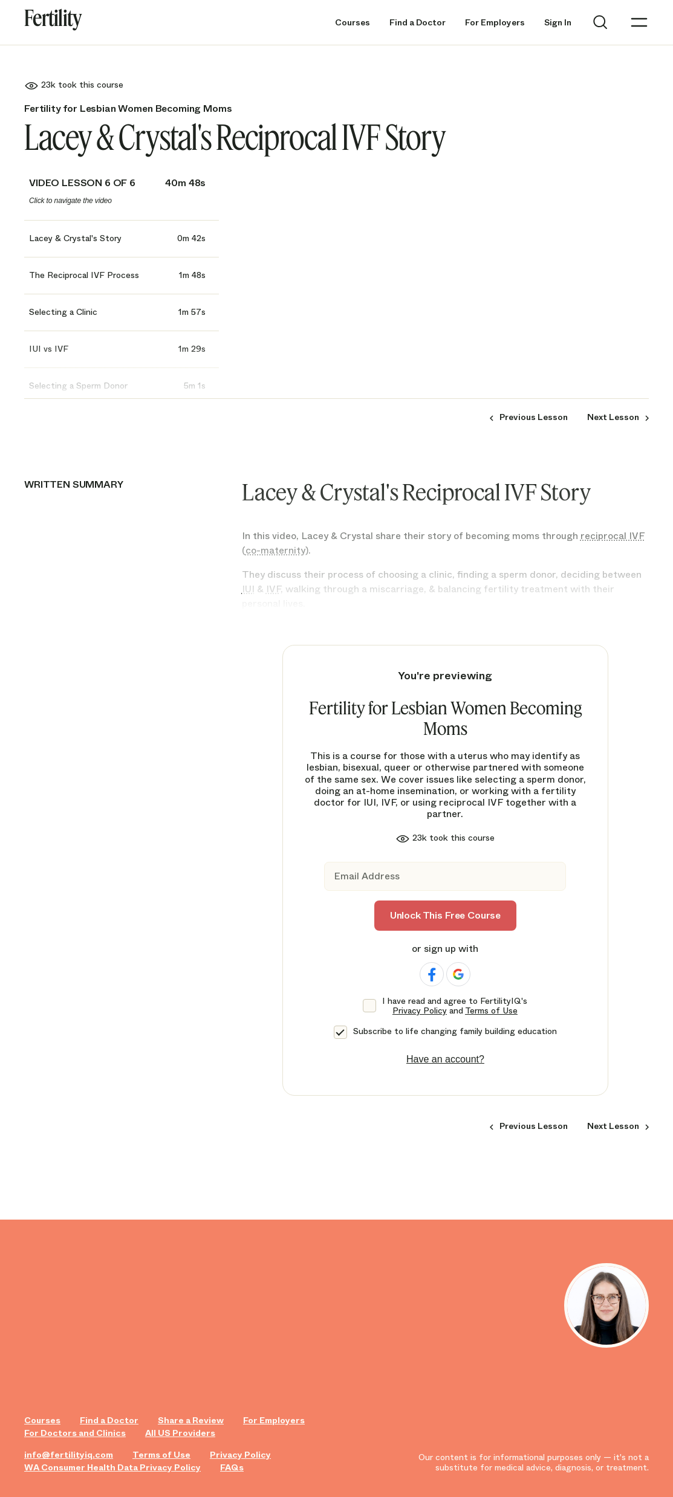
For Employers (495, 23)
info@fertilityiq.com (68, 1455)
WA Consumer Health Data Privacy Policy (112, 1468)
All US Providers (180, 1433)
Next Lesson (613, 418)
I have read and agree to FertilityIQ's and (454, 1006)
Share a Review (191, 1420)
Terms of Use (491, 1010)
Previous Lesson (533, 418)
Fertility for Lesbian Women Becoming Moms (128, 108)
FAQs (232, 1468)
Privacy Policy (419, 1010)
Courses (352, 23)
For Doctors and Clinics (75, 1433)
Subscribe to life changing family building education (455, 1032)
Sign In (557, 23)
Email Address (367, 876)
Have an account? (445, 1059)
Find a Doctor (417, 23)
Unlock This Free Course (445, 915)
